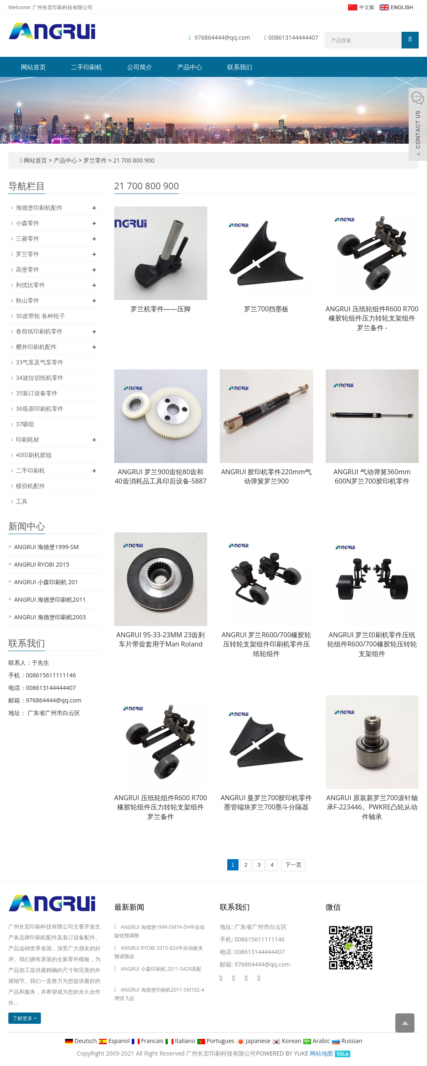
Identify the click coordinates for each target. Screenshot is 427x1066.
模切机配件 (30, 486)
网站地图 (321, 1053)
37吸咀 (25, 424)
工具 (22, 501)
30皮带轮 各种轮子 (40, 316)
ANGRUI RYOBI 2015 (41, 564)
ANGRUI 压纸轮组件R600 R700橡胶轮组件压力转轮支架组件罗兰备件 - (372, 318)
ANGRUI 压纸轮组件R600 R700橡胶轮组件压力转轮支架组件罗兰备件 (160, 807)
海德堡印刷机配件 (39, 207)
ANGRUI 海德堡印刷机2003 (50, 617)
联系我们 (239, 67)
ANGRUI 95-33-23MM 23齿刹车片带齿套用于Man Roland (160, 639)
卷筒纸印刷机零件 (39, 331)
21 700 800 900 (133, 160)
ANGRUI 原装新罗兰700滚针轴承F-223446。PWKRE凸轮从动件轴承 (372, 807)
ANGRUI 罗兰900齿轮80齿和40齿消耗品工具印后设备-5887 (160, 476)
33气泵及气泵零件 (39, 362)
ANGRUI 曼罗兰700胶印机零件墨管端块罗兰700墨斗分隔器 (266, 802)
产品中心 (189, 67)
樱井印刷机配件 (36, 347)
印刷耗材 (27, 439)
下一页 (293, 865)
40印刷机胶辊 (34, 455)
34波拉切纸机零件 (39, 378)
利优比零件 (30, 285)
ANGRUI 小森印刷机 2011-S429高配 (161, 968)
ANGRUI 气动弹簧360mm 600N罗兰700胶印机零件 (372, 476)
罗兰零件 (95, 160)
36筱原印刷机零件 (39, 408)
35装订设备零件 (37, 393)
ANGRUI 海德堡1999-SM (46, 547)
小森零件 (27, 223)
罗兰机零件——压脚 (161, 308)
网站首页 (33, 67)
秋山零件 (27, 300)
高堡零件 (27, 269)
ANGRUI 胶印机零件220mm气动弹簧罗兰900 (266, 476)
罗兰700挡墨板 (266, 308)
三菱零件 (27, 238)
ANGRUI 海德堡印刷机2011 (50, 599)
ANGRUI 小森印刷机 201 (46, 582)
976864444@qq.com (222, 37)
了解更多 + (25, 1018)
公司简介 (139, 67)
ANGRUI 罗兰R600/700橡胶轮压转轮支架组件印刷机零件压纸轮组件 (266, 644)
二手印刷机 (86, 67)
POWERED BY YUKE (283, 1053)
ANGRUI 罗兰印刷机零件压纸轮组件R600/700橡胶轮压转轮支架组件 (372, 644)
